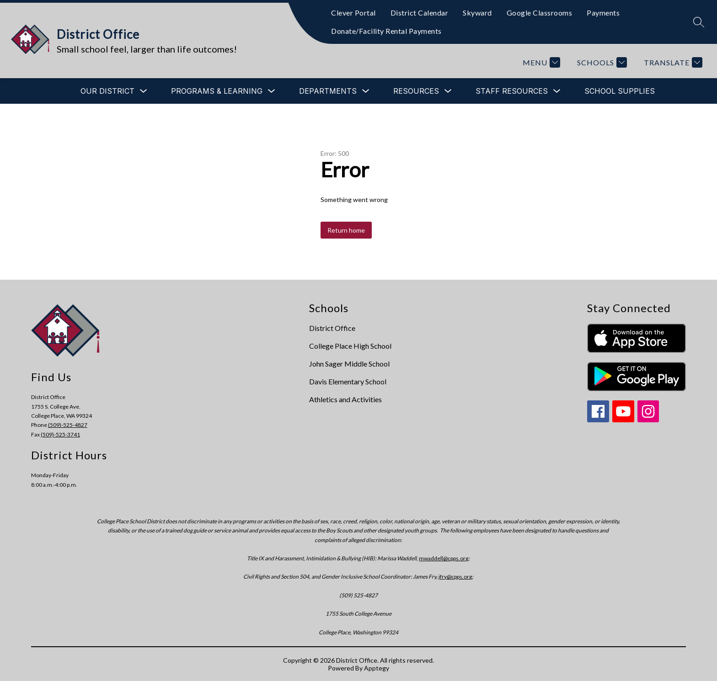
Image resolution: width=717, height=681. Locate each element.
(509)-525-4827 (67, 424)
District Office (332, 328)
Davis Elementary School (347, 381)
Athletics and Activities (345, 399)
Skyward (477, 12)
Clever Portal (353, 12)
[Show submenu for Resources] (416, 90)
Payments (603, 12)
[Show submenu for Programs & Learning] (216, 90)
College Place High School (350, 345)
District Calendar (420, 12)
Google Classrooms (540, 12)
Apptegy (376, 668)
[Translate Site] (672, 62)
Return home (346, 230)
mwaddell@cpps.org (443, 558)
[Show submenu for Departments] (328, 90)
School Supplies (619, 91)
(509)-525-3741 (60, 434)
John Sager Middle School (349, 363)
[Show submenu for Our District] (107, 90)
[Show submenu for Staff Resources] (512, 90)
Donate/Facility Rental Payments (386, 31)
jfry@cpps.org (455, 576)
